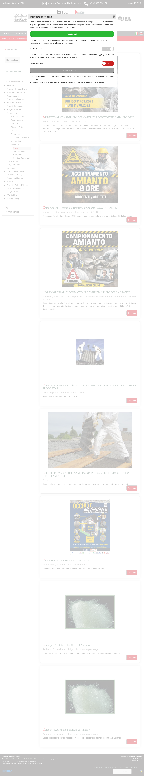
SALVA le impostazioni (72, 70)
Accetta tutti (72, 34)
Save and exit (113, 17)
